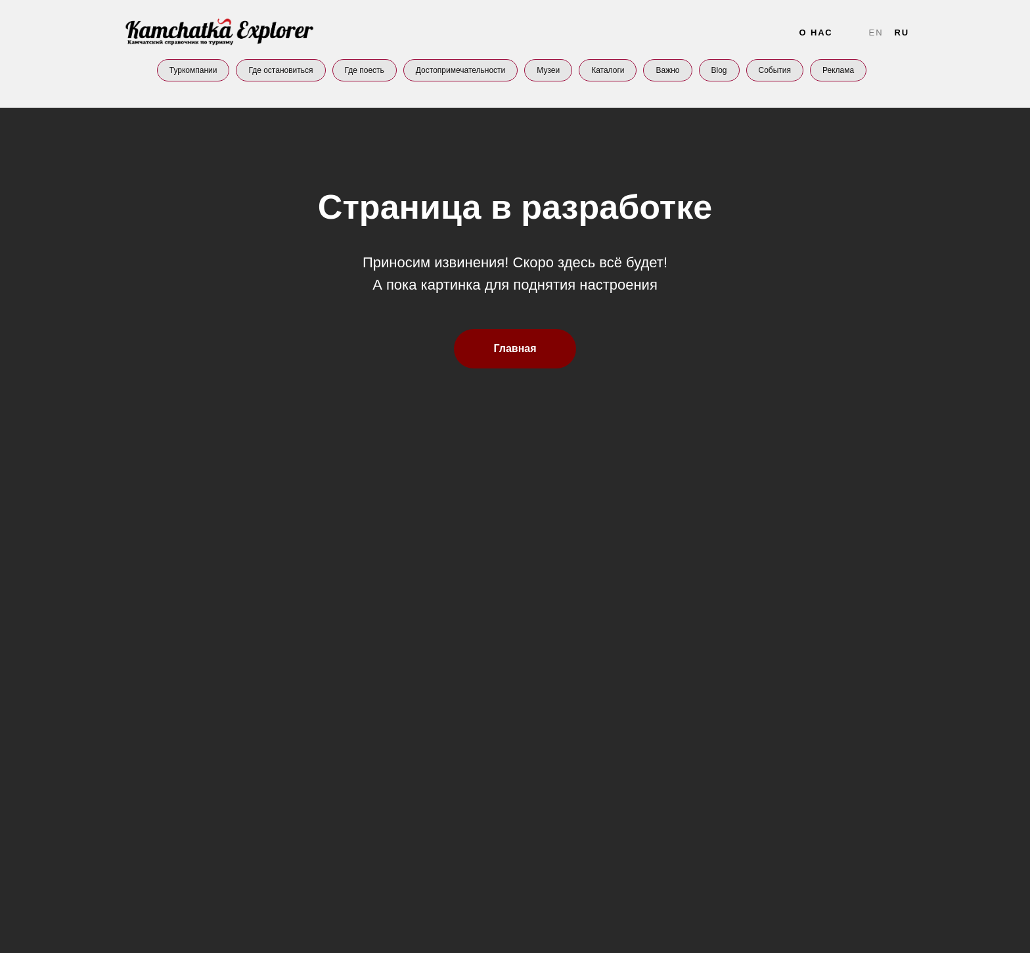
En (876, 32)
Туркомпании (193, 70)
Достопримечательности (460, 70)
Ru (901, 32)
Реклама (838, 70)
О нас (815, 32)
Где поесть (364, 70)
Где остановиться (280, 70)
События (775, 70)
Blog (719, 70)
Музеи (548, 70)
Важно (667, 70)
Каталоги (607, 70)
